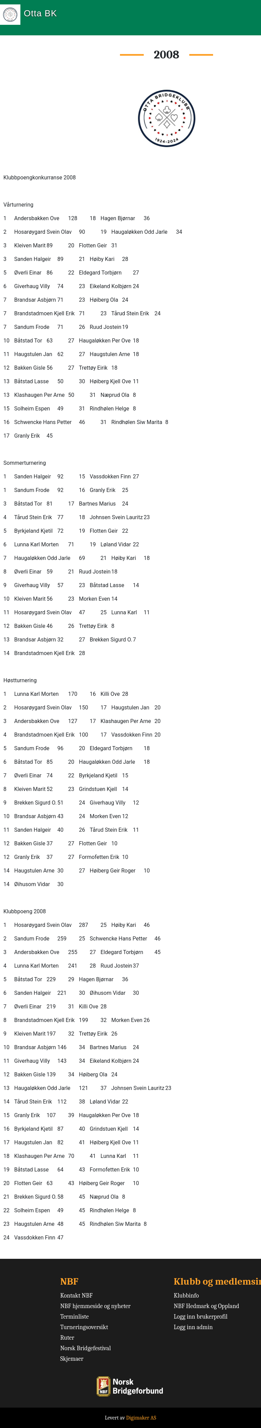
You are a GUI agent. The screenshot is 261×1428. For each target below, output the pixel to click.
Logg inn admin (193, 1327)
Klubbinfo (186, 1295)
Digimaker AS (141, 1418)
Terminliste (74, 1316)
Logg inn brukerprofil (200, 1316)
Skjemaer (71, 1358)
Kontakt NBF (76, 1295)
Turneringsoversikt (84, 1327)
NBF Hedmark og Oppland (206, 1306)
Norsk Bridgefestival (85, 1348)
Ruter (67, 1337)
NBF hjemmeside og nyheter (95, 1306)
